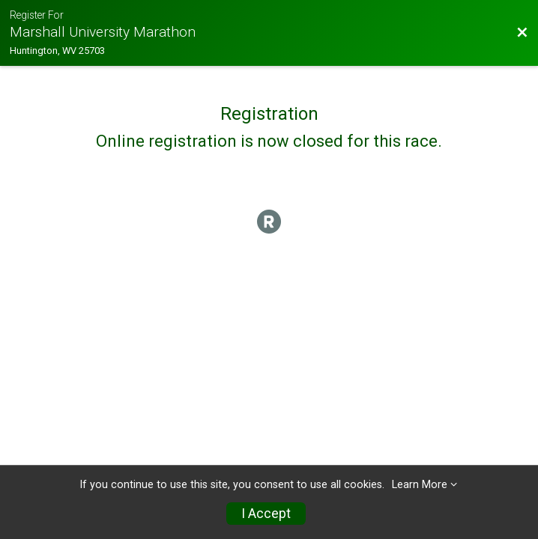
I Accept (266, 513)
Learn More (419, 484)
